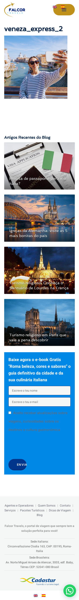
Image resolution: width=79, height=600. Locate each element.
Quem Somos (46, 505)
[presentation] (40, 447)
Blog (40, 515)
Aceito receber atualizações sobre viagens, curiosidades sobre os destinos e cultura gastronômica (37, 421)
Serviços (10, 510)
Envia (22, 464)
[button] (69, 590)
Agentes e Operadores (19, 505)
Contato (65, 505)
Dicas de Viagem (60, 510)
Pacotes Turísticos (32, 510)
